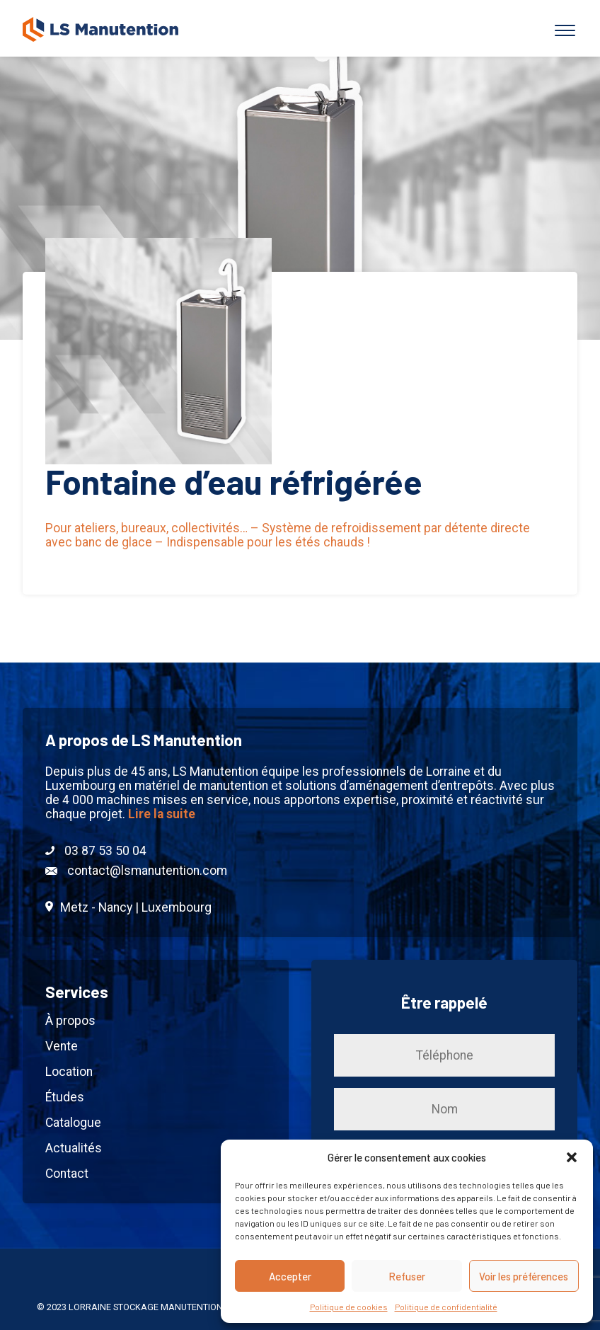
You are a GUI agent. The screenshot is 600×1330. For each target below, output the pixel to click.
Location (69, 1072)
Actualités (73, 1148)
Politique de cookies (349, 1307)
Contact (66, 1173)
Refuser (406, 1276)
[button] (572, 1157)
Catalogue (73, 1123)
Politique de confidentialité (446, 1307)
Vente (61, 1046)
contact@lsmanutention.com (136, 871)
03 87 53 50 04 (95, 851)
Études (64, 1097)
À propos (70, 1021)
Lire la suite (161, 814)
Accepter (290, 1276)
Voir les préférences (523, 1276)
